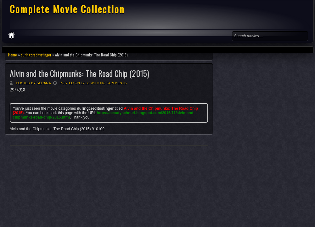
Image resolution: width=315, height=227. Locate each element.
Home (12, 54)
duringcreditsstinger (36, 54)
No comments (113, 83)
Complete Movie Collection (67, 9)
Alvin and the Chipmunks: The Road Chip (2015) (79, 73)
